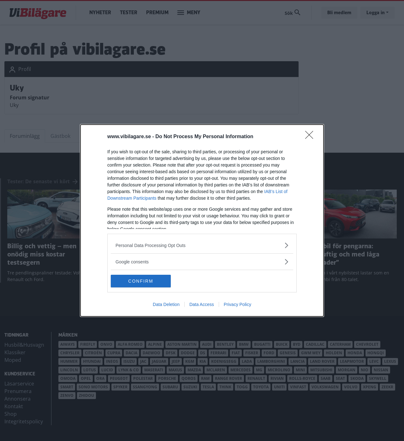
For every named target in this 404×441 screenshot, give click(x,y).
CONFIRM (140, 280)
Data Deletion (166, 304)
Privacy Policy (237, 304)
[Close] (311, 137)
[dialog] (202, 220)
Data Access (201, 304)
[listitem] (202, 245)
